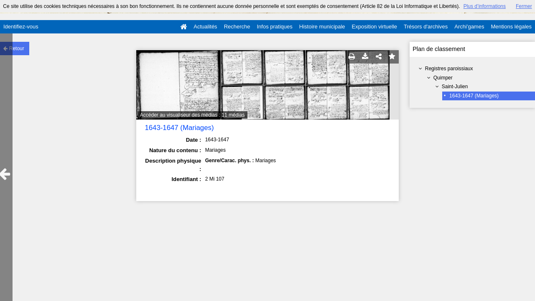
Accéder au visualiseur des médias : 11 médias (192, 115)
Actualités (205, 26)
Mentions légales (511, 26)
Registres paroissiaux (449, 68)
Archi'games (469, 26)
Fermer (524, 6)
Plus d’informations (485, 6)
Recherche (237, 26)
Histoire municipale (322, 26)
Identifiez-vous (20, 26)
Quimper (443, 78)
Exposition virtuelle (374, 26)
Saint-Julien (455, 86)
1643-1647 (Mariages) (474, 96)
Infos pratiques (275, 26)
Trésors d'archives (426, 26)
